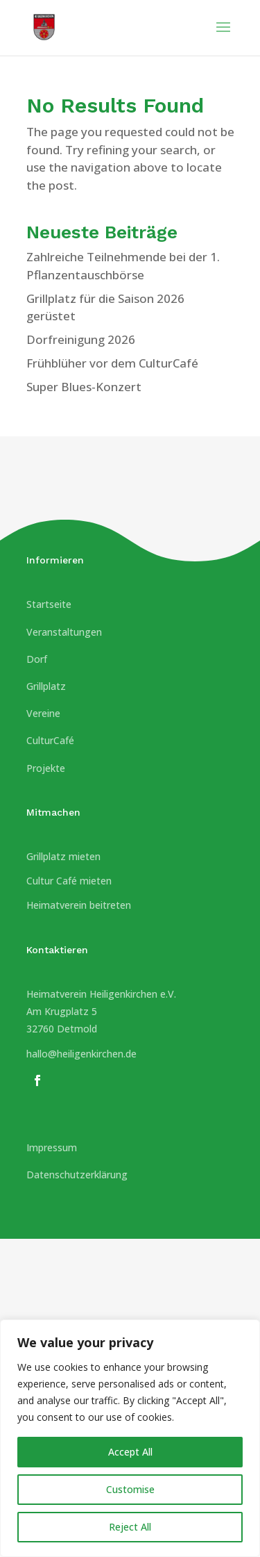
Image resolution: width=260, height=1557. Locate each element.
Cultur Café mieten (69, 880)
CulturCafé (50, 740)
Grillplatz (46, 686)
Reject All (130, 1526)
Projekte (45, 768)
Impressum (51, 1147)
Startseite (48, 604)
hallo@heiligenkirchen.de (81, 1053)
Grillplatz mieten (63, 856)
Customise (130, 1489)
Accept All (130, 1451)
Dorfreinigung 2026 (80, 339)
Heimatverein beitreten (78, 905)
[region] (130, 1438)
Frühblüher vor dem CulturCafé (112, 363)
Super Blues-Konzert (83, 387)
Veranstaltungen (64, 632)
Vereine (43, 713)
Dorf (36, 659)
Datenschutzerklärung (77, 1174)
